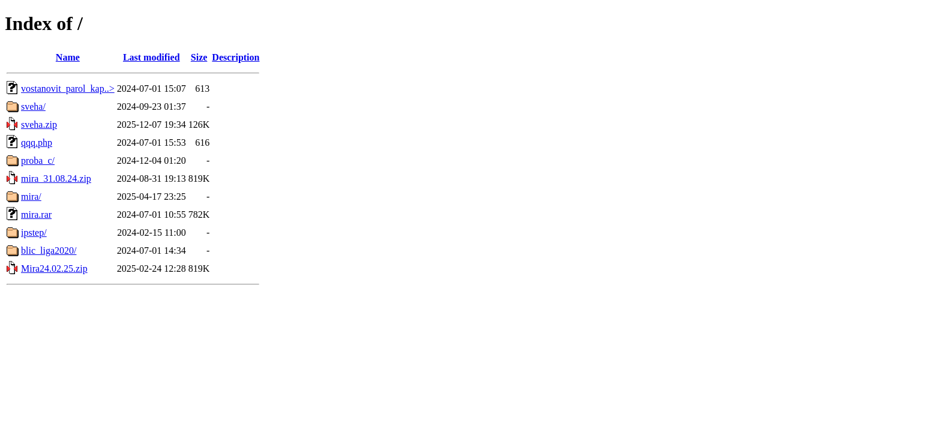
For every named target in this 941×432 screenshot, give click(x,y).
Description (235, 57)
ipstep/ (34, 232)
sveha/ (33, 106)
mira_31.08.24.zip (56, 178)
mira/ (31, 196)
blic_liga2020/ (48, 250)
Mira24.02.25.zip (54, 268)
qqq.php (36, 142)
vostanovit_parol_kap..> (68, 88)
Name (68, 57)
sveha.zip (39, 124)
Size (199, 57)
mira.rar (36, 214)
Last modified (151, 57)
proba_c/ (38, 160)
